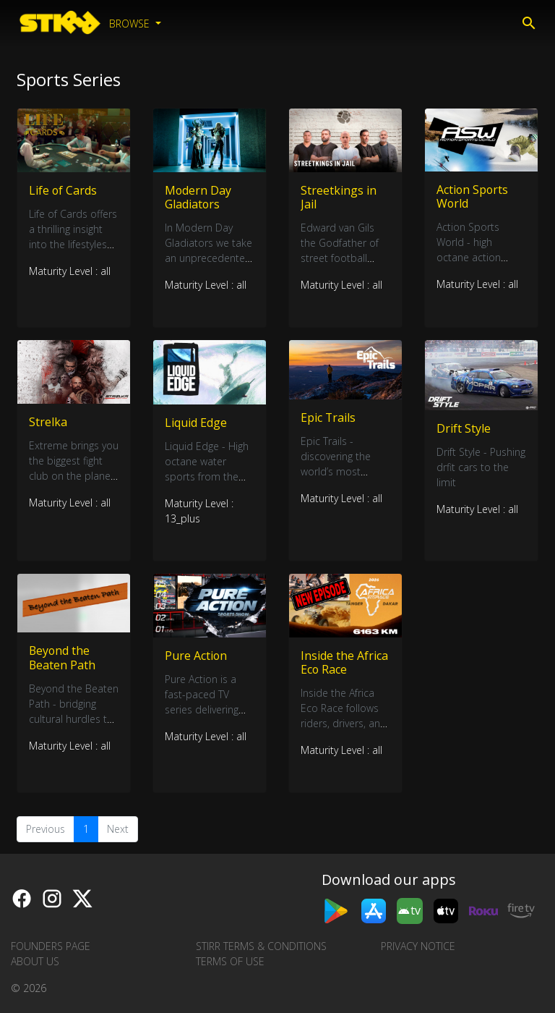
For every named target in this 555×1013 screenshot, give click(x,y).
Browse (130, 23)
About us (35, 961)
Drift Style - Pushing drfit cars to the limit (480, 468)
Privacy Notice (418, 946)
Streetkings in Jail (339, 197)
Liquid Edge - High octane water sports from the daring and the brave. (207, 476)
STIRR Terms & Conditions (261, 946)
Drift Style (463, 428)
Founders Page (50, 946)
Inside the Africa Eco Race (344, 662)
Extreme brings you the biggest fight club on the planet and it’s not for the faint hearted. (74, 475)
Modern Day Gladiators (198, 197)
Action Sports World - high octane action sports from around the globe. (478, 257)
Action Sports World (472, 196)
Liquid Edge (196, 423)
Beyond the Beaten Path (62, 658)
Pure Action (196, 656)
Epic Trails (328, 417)
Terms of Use (230, 961)
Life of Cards (63, 190)
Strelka (48, 422)
